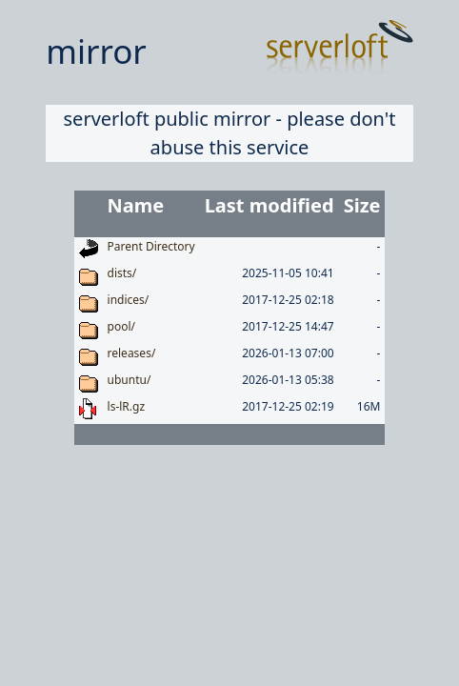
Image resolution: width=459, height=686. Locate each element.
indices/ (129, 300)
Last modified (269, 205)
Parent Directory (151, 246)
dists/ (122, 273)
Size (362, 205)
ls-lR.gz (127, 406)
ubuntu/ (129, 380)
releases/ (132, 353)
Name (136, 205)
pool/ (121, 326)
